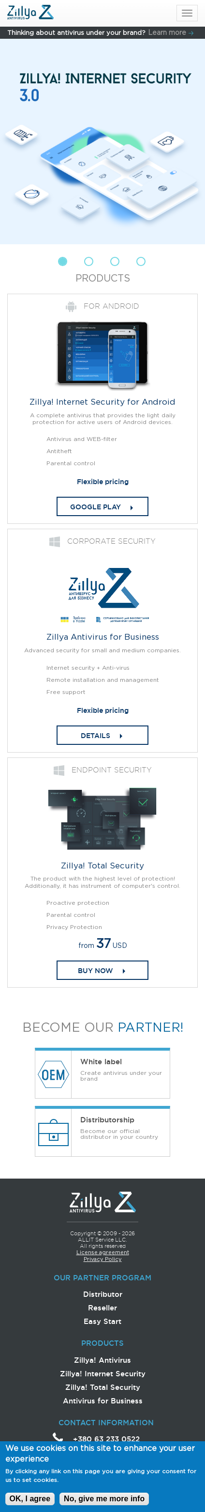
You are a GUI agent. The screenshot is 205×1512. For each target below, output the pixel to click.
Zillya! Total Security (102, 1387)
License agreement (102, 1252)
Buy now (95, 971)
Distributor (102, 1294)
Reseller (102, 1308)
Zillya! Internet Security (103, 1374)
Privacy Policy (103, 1259)
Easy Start (102, 1321)
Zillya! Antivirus (102, 1360)
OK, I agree (30, 1504)
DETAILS (95, 736)
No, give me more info (104, 1504)
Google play (95, 507)
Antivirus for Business (103, 1401)
